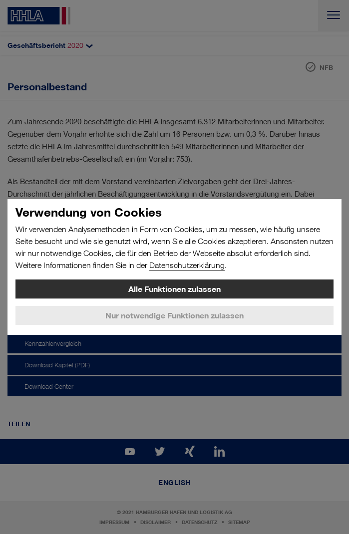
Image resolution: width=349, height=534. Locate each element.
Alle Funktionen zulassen (174, 289)
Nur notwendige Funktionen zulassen (174, 315)
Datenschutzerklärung (187, 265)
